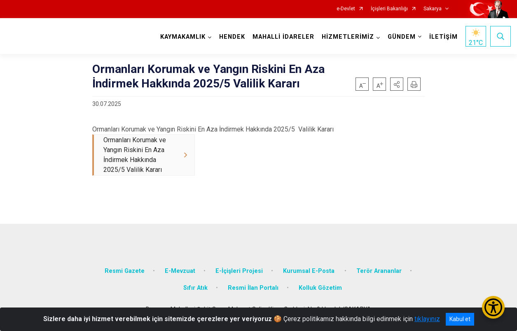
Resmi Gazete (125, 271)
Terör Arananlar (379, 271)
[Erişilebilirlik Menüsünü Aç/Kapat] (493, 307)
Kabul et (459, 319)
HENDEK (232, 36)
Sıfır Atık (195, 288)
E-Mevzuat (180, 271)
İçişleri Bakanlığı (389, 9)
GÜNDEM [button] (402, 36)
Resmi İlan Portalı (253, 288)
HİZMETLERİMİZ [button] (348, 36)
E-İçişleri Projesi (239, 271)
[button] (396, 84)
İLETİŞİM (443, 36)
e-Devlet (346, 9)
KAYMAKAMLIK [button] (183, 36)
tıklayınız (427, 319)
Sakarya (432, 9)
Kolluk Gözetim (320, 288)
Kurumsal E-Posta (309, 271)
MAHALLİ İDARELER (283, 36)
